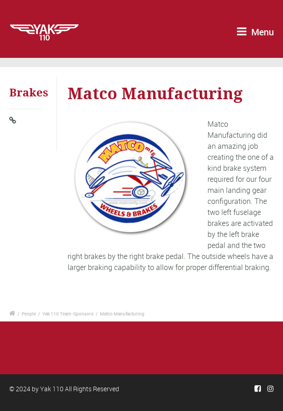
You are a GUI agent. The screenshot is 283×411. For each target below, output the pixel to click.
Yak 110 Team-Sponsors (67, 313)
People (29, 313)
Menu (255, 32)
